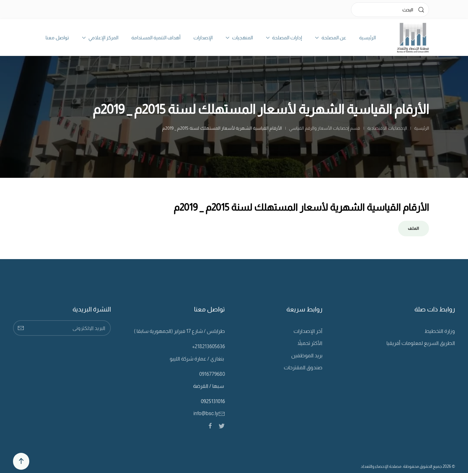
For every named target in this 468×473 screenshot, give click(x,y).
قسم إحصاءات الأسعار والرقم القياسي (324, 128)
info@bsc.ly (209, 413)
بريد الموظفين (306, 355)
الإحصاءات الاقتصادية (387, 128)
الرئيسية (367, 37)
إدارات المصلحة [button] (284, 37)
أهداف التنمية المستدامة (155, 37)
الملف (413, 228)
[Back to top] (21, 461)
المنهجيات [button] (239, 37)
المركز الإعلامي (100, 37)
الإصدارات (203, 37)
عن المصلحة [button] (330, 37)
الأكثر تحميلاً (309, 343)
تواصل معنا (57, 37)
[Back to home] (413, 37)
